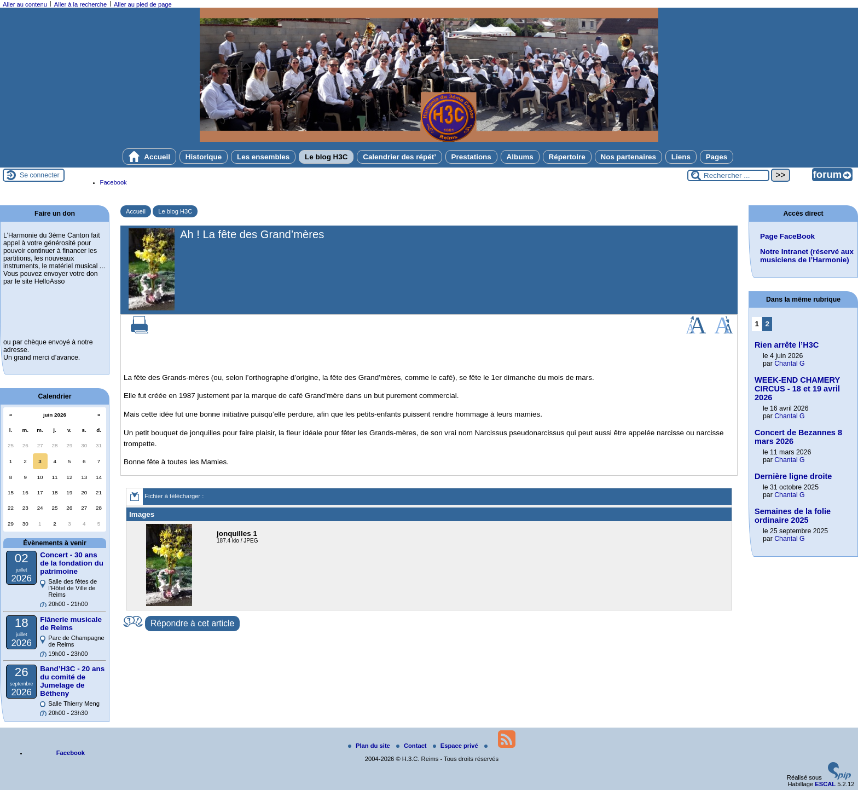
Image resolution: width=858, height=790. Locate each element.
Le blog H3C (326, 157)
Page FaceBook (787, 236)
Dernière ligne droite (793, 476)
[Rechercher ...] (728, 175)
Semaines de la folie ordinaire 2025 (793, 515)
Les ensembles (263, 157)
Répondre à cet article (192, 623)
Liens (681, 157)
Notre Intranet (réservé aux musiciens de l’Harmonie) (807, 255)
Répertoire (567, 157)
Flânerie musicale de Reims (71, 623)
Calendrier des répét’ (399, 157)
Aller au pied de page (143, 4)
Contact (412, 745)
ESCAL (825, 784)
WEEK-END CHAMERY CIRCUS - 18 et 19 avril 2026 (797, 389)
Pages (717, 157)
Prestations (471, 157)
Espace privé (456, 745)
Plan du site (370, 745)
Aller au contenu (25, 4)
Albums (520, 157)
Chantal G (789, 363)
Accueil (149, 156)
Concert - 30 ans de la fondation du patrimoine (71, 563)
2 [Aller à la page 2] (767, 324)
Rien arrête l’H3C (787, 345)
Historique (203, 157)
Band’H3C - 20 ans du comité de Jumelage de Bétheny (72, 681)
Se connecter (40, 175)
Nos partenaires (629, 157)
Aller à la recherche (80, 4)
